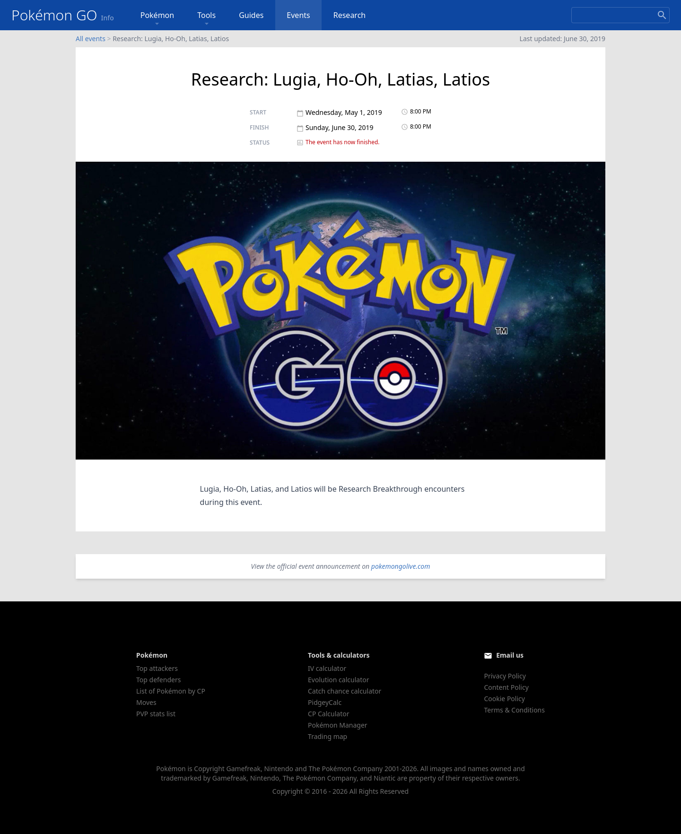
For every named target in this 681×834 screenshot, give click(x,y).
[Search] (620, 15)
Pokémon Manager (337, 725)
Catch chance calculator (344, 690)
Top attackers (157, 668)
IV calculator (327, 668)
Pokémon (157, 19)
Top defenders (158, 679)
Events (298, 15)
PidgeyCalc (324, 702)
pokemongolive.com (400, 566)
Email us (510, 655)
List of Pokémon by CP (170, 690)
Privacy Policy (504, 675)
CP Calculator (328, 713)
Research (349, 15)
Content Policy (506, 687)
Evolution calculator (338, 679)
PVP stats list (155, 713)
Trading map (327, 736)
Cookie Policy (504, 698)
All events (90, 38)
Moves (146, 702)
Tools (206, 19)
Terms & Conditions (514, 709)
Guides (251, 15)
